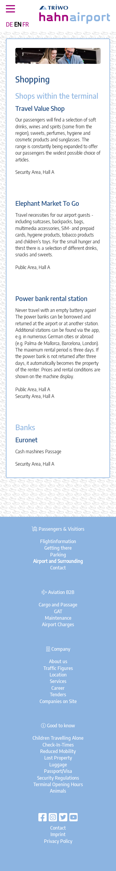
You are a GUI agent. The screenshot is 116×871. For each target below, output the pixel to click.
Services (58, 681)
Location (58, 675)
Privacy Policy (58, 841)
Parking (58, 555)
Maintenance (58, 618)
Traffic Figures (58, 668)
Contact (58, 568)
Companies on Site (58, 701)
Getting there (58, 548)
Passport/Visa (58, 771)
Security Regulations (58, 778)
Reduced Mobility (58, 751)
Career (58, 688)
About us (58, 661)
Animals (58, 791)
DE (9, 24)
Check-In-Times (58, 745)
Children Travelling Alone (58, 738)
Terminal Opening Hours (58, 784)
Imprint (58, 834)
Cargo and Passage (58, 605)
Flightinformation (58, 541)
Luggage (58, 765)
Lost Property (58, 758)
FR (25, 24)
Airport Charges (58, 624)
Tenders (58, 694)
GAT (58, 611)
